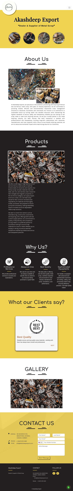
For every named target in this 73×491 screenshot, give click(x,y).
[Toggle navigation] (69, 7)
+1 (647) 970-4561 (21, 441)
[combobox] (41, 442)
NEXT (52, 345)
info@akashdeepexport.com (24, 443)
